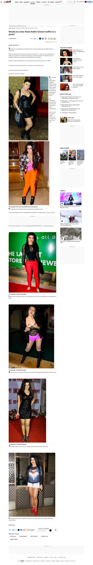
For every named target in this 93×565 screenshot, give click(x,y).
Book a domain (40, 557)
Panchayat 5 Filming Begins (69, 112)
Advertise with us (36, 561)
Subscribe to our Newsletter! (43, 528)
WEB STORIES (64, 148)
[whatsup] (92, 2)
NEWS (21, 2)
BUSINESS (26, 2)
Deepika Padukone (14, 539)
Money (51, 557)
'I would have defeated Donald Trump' (77, 60)
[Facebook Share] (42, 38)
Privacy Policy (48, 561)
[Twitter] (85, 2)
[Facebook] (90, 2)
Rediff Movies (13, 38)
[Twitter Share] (40, 38)
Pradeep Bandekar (23, 536)
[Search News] (74, 2)
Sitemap (53, 561)
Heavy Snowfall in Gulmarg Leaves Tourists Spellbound (69, 224)
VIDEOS (62, 191)
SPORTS (44, 2)
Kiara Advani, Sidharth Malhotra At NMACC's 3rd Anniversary (71, 109)
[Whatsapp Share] (37, 38)
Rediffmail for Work (31, 557)
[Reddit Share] (45, 38)
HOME (16, 2)
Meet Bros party (44, 536)
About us (62, 561)
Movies (13, 28)
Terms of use (67, 561)
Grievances (73, 561)
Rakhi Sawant (13, 536)
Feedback (58, 561)
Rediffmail (46, 557)
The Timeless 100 (61, 557)
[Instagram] (88, 2)
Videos (55, 557)
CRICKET (38, 2)
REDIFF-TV (58, 2)
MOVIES (32, 2)
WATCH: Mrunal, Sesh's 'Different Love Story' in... (74, 120)
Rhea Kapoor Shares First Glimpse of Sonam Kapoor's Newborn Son (71, 97)
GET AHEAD (51, 2)
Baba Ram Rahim (34, 536)
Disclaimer (42, 561)
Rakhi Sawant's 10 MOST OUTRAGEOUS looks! (78, 51)
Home (10, 28)
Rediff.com (30, 561)
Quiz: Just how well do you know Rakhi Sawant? (78, 85)
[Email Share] (34, 38)
